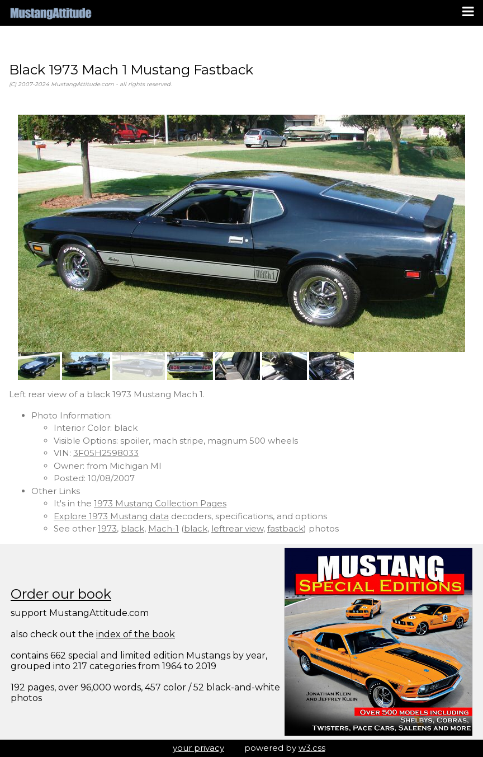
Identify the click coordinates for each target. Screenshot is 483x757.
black (132, 528)
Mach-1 (163, 528)
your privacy (198, 747)
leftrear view (237, 528)
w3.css (312, 747)
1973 (107, 528)
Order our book (61, 594)
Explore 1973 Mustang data (111, 516)
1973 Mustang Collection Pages (160, 503)
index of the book (135, 634)
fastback (285, 528)
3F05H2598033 (106, 453)
